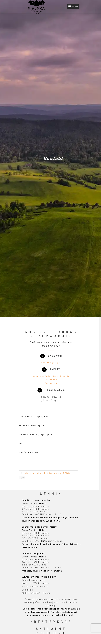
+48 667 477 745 (51, 362)
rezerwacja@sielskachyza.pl (51, 376)
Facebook (51, 379)
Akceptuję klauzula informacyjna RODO (47, 473)
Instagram (51, 383)
